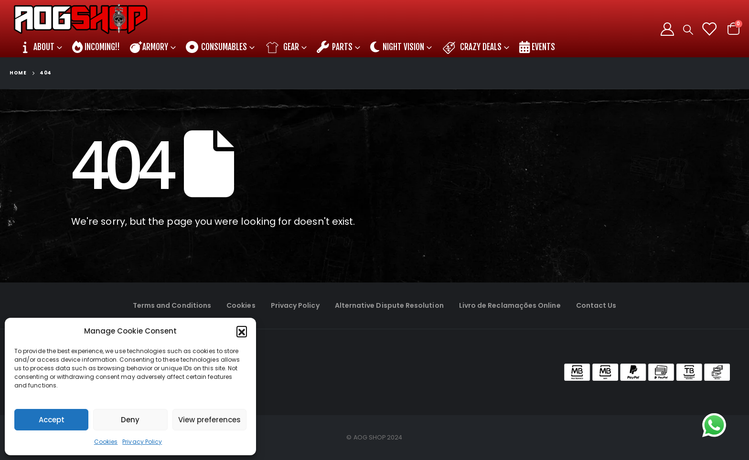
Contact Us (596, 305)
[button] (241, 331)
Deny (130, 420)
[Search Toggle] (688, 29)
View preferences (209, 420)
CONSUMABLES (216, 47)
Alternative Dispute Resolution (389, 305)
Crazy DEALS (472, 47)
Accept (51, 420)
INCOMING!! (96, 47)
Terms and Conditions (172, 305)
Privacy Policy (142, 442)
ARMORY (149, 47)
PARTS (335, 47)
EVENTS (537, 47)
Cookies (106, 442)
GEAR (282, 47)
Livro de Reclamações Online (510, 305)
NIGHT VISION (397, 47)
